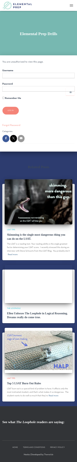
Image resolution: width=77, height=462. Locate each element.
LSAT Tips (11, 230)
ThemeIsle (48, 455)
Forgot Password (11, 125)
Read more (13, 255)
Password (7, 84)
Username (7, 70)
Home (15, 447)
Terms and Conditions (34, 447)
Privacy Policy (57, 447)
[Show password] (70, 91)
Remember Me (11, 98)
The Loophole (14, 308)
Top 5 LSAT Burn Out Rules (24, 383)
